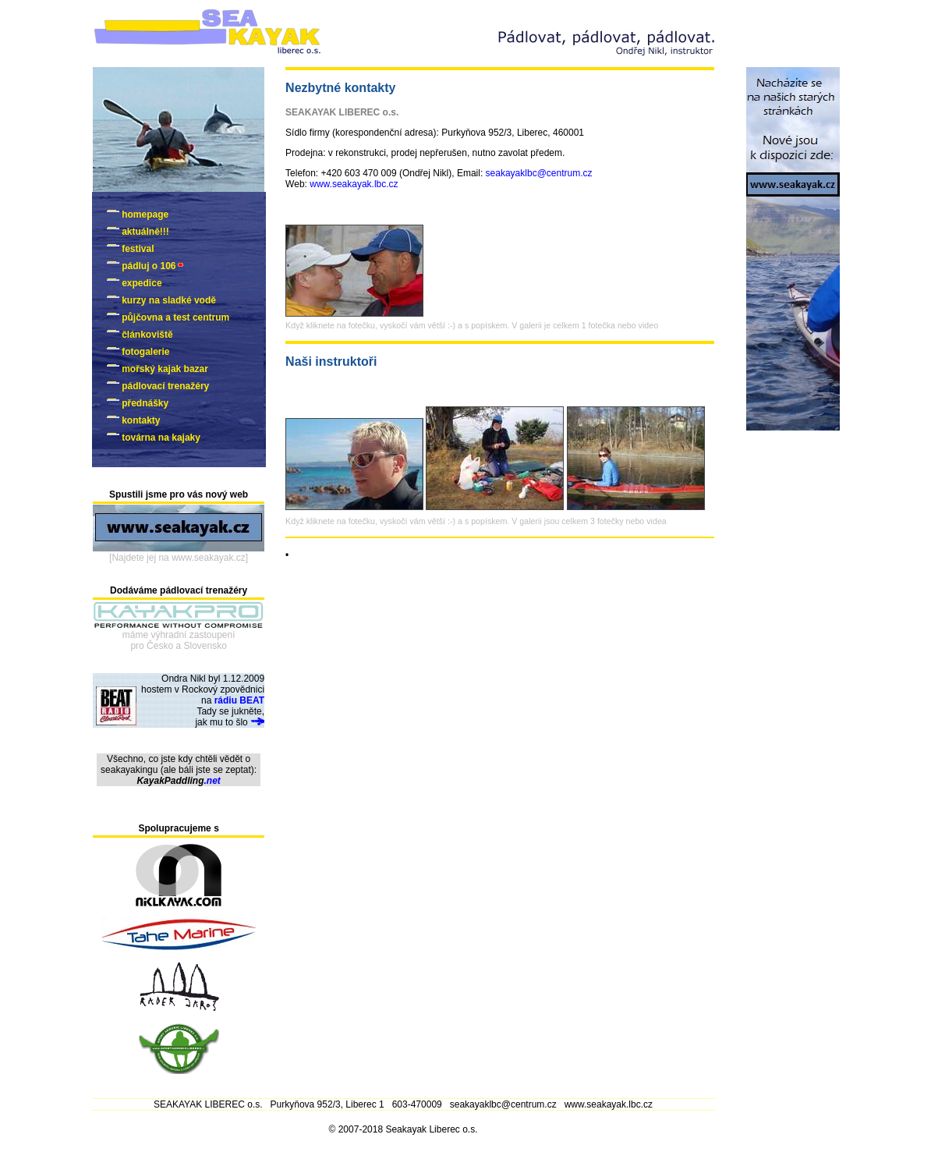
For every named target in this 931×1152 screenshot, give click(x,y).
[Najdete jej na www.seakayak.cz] (178, 557)
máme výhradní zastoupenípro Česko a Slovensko (178, 640)
